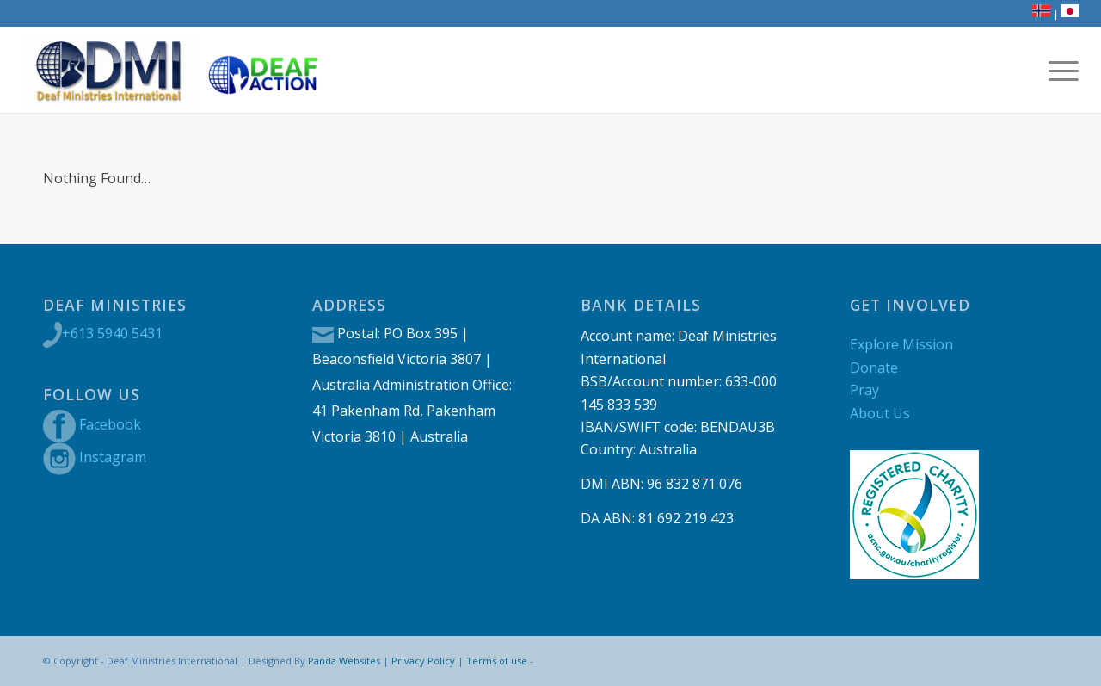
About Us (880, 413)
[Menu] (1058, 70)
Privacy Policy (423, 660)
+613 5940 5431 (112, 333)
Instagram (112, 457)
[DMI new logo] (108, 70)
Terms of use (496, 660)
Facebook (110, 424)
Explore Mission (901, 344)
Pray (864, 389)
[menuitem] (1058, 70)
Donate (874, 367)
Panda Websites (344, 660)
